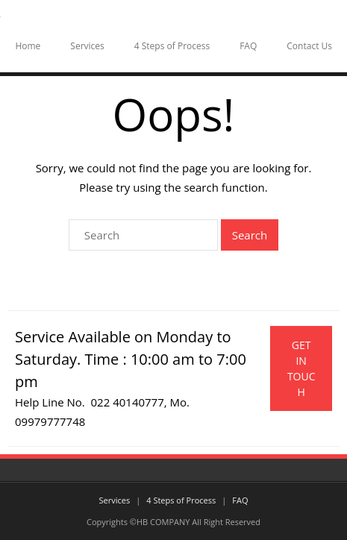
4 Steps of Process (172, 46)
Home (27, 46)
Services (87, 46)
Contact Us (309, 46)
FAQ (248, 46)
